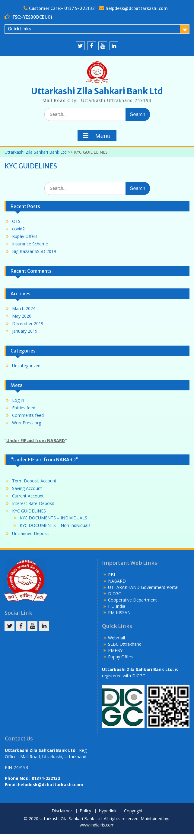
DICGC (114, 593)
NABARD (117, 581)
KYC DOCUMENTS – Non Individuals (55, 525)
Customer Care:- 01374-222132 (62, 8)
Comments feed (28, 415)
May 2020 (21, 316)
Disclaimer (62, 811)
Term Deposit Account (34, 481)
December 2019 (27, 323)
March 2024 (23, 308)
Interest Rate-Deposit (33, 503)
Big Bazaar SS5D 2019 (34, 251)
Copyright (133, 811)
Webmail (116, 638)
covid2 (18, 229)
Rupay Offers (24, 236)
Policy (85, 811)
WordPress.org (26, 423)
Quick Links (19, 29)
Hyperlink (107, 811)
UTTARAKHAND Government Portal (143, 587)
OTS (16, 221)
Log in (18, 400)
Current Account (28, 496)
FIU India (116, 606)
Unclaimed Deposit (30, 533)
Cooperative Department (132, 600)
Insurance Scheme (30, 244)
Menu (96, 135)
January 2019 (24, 331)
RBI (111, 574)
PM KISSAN (119, 612)
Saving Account (27, 488)
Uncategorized (26, 365)
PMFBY (115, 650)
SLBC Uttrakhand (125, 644)
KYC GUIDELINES (29, 511)
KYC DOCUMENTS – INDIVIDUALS (53, 518)
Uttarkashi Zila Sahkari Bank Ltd (97, 91)
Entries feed (23, 408)
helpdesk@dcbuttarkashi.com (137, 8)
